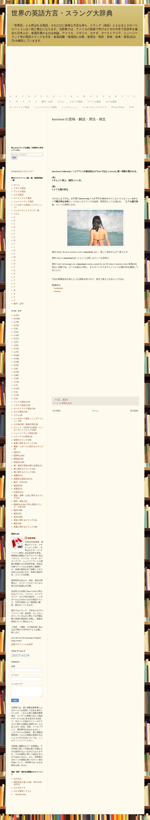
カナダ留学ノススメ (22, 791)
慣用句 (17, 456)
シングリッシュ (69, 107)
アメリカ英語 (94, 101)
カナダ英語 (111, 101)
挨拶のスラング (20, 440)
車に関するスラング (22, 469)
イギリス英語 (76, 101)
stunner (57, 291)
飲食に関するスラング (23, 443)
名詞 (69, 403)
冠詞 (16, 452)
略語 (16, 523)
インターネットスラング (94, 107)
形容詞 (64, 403)
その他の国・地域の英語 (24, 424)
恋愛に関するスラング (23, 527)
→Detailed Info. (20, 794)
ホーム (95, 411)
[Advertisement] (75, 70)
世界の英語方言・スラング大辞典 (62, 13)
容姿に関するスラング (23, 520)
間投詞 (17, 459)
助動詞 (17, 475)
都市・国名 (19, 501)
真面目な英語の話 (21, 479)
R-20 (131, 107)
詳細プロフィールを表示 (22, 644)
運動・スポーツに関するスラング (28, 446)
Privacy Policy (118, 107)
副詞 (16, 513)
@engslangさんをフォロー (22, 171)
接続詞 (17, 486)
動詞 (16, 510)
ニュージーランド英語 (45, 107)
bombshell (58, 288)
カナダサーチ (20, 788)
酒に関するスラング (22, 472)
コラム (61, 101)
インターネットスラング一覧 (26, 210)
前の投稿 (134, 411)
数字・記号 (47, 101)
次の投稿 (56, 411)
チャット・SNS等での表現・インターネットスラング (28, 428)
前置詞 (17, 489)
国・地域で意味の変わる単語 (26, 465)
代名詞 (17, 492)
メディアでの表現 (21, 437)
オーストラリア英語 (19, 107)
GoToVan (17, 779)
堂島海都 (31, 538)
